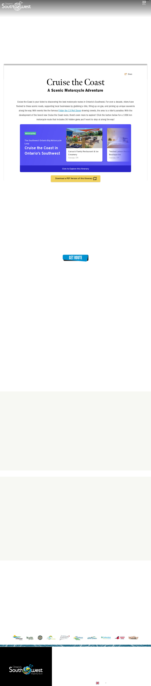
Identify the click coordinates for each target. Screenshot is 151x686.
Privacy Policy (100, 673)
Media (118, 670)
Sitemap (81, 673)
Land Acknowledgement (71, 670)
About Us (133, 670)
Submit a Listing (99, 670)
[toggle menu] (144, 3)
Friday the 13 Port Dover (69, 110)
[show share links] (128, 74)
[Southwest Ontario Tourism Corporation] (16, 6)
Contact (66, 673)
